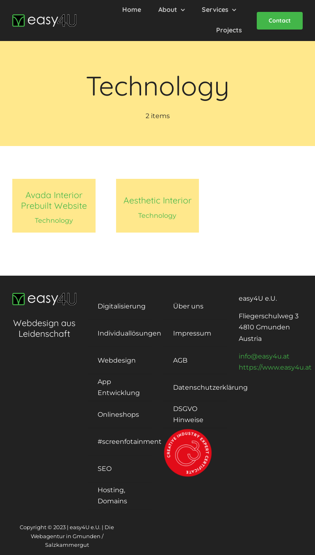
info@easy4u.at (264, 356)
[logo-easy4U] (44, 17)
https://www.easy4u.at (275, 367)
